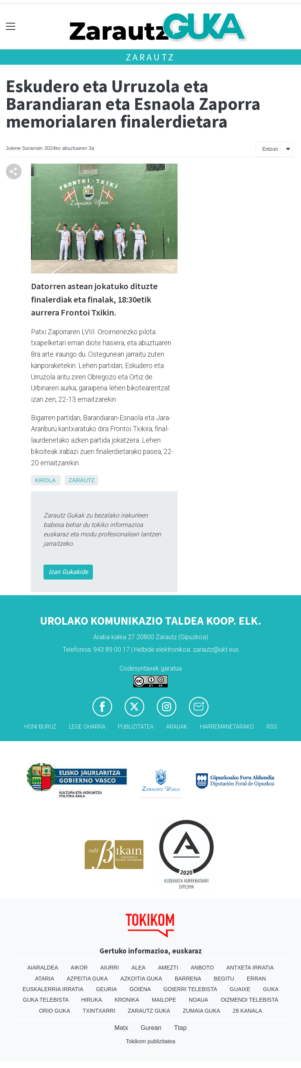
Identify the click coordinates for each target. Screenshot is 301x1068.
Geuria (106, 989)
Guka (271, 989)
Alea (138, 967)
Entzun (270, 149)
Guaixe (240, 989)
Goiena (139, 989)
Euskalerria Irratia (52, 989)
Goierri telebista (190, 989)
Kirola (45, 480)
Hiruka (91, 1000)
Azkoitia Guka (141, 978)
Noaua (198, 1000)
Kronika (126, 1000)
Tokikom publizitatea (150, 1041)
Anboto (202, 967)
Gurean (151, 1027)
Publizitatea (136, 727)
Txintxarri (99, 1011)
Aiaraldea (42, 967)
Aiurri (109, 967)
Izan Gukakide (68, 572)
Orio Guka (54, 1011)
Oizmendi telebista (249, 1000)
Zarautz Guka (149, 1011)
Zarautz (151, 57)
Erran (256, 978)
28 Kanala (247, 1011)
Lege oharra (87, 727)
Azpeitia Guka (87, 978)
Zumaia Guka (201, 1011)
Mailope (164, 1000)
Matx (121, 1027)
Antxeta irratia (250, 967)
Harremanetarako (227, 727)
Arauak (176, 727)
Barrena (188, 978)
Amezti (168, 967)
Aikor (79, 967)
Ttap (180, 1027)
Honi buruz (40, 727)
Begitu (224, 978)
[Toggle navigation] (10, 26)
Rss (272, 727)
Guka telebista (46, 1000)
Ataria (44, 978)
